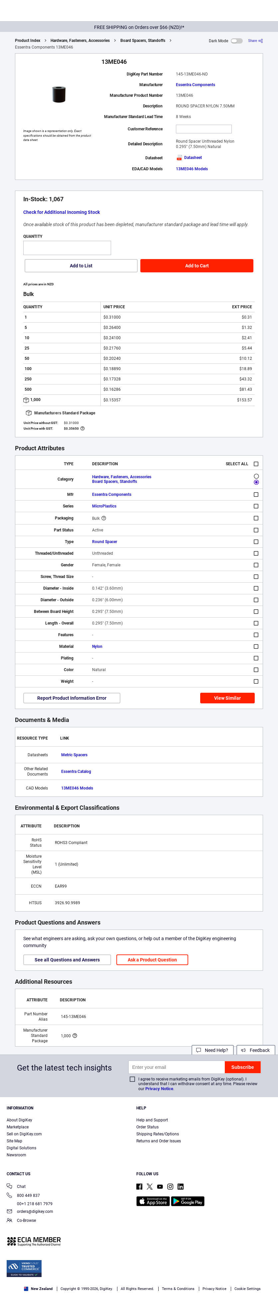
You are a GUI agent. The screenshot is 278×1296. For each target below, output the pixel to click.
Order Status (147, 1127)
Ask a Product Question (152, 959)
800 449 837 (23, 1196)
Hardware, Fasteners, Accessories (80, 40)
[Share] (255, 40)
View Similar (227, 698)
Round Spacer (104, 541)
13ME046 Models (192, 169)
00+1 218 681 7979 (30, 1204)
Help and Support (152, 1120)
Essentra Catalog (76, 771)
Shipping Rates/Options (157, 1134)
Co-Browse (21, 1221)
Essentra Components (195, 84)
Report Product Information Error (71, 698)
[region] (139, 1272)
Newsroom (16, 1155)
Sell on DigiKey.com (24, 1134)
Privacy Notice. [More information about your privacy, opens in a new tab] (113, 1271)
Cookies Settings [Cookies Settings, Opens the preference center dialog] (95, 1284)
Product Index (27, 40)
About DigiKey (19, 1120)
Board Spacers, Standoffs (142, 40)
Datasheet (189, 157)
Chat (16, 1187)
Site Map (14, 1141)
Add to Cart (197, 265)
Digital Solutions (21, 1148)
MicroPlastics (104, 506)
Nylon (97, 646)
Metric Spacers (74, 755)
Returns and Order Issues (158, 1141)
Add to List (81, 265)
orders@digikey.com (30, 1212)
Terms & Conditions (71, 1271)
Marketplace (18, 1127)
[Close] (267, 1259)
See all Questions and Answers (67, 959)
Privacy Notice (159, 1088)
